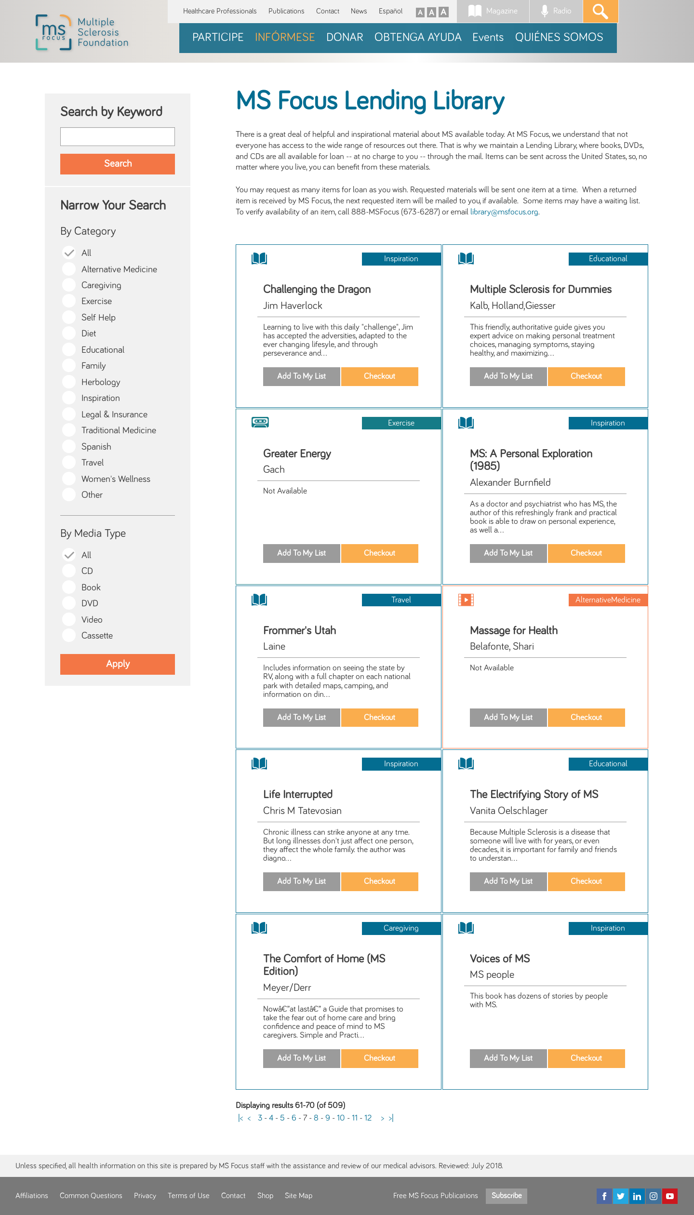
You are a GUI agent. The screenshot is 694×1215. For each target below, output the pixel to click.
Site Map (298, 1196)
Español (390, 11)
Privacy (145, 1196)
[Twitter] (620, 1196)
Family (93, 366)
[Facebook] (604, 1196)
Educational (102, 350)
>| (391, 1118)
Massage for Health (514, 631)
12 (368, 1118)
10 (341, 1118)
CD (87, 571)
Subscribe (506, 1196)
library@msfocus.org (504, 212)
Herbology (100, 382)
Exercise (96, 301)
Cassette (97, 636)
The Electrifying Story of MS (534, 795)
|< (240, 1118)
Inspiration (100, 398)
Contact (327, 11)
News (359, 11)
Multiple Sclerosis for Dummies (541, 289)
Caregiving (101, 285)
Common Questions (91, 1196)
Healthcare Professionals (220, 11)
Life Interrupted (298, 795)
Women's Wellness (115, 479)
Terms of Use (189, 1196)
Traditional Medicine (118, 430)
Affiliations (31, 1196)
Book (91, 587)
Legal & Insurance (114, 414)
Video (92, 620)
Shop (265, 1196)
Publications (286, 11)
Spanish (96, 447)
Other (92, 495)
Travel (92, 462)
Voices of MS (500, 959)
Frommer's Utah (299, 631)
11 (355, 1118)
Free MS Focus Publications (435, 1196)
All (86, 253)
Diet (88, 333)
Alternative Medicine (119, 269)
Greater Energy (297, 454)
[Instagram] (653, 1196)
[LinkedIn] (637, 1196)
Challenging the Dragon (317, 289)
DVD (89, 603)
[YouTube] (670, 1196)
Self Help (98, 317)
